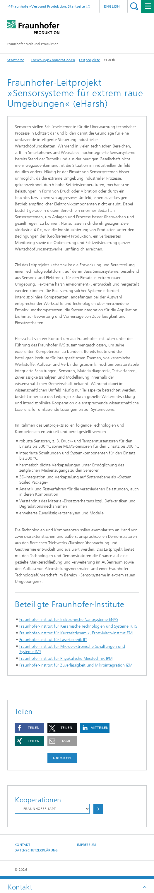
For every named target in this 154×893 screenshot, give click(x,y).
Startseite (15, 60)
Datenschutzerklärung (36, 850)
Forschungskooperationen (53, 60)
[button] (29, 728)
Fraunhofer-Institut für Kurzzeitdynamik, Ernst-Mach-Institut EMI (76, 633)
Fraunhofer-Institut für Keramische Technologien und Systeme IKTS (78, 626)
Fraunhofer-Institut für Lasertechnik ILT (53, 639)
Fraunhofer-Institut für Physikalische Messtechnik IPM (65, 658)
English (112, 6)
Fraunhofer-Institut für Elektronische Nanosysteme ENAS (68, 619)
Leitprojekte (89, 60)
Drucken (62, 758)
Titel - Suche (134, 6)
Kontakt (22, 845)
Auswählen (98, 809)
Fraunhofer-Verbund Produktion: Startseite (48, 6)
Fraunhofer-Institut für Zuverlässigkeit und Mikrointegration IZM (75, 665)
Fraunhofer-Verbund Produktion (33, 44)
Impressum (86, 845)
